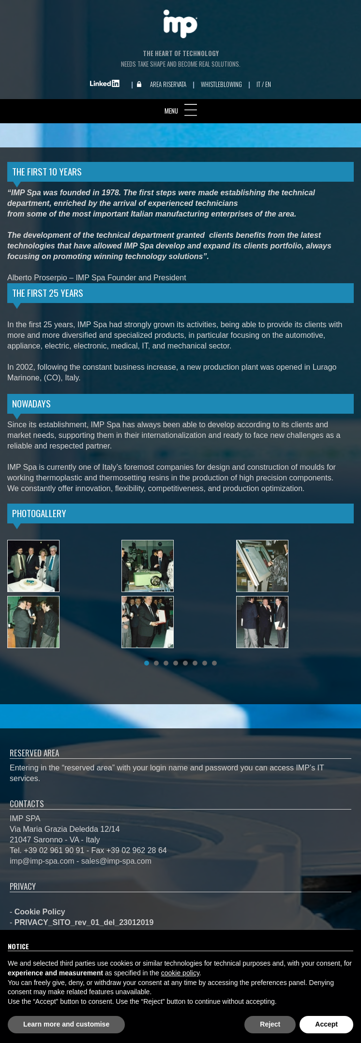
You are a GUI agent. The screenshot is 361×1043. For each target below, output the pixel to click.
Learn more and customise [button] (66, 1024)
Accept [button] (326, 1024)
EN (268, 84)
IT (258, 84)
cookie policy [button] (180, 973)
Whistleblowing (221, 84)
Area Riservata (168, 84)
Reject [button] (270, 1024)
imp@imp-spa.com (42, 861)
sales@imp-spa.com (116, 861)
